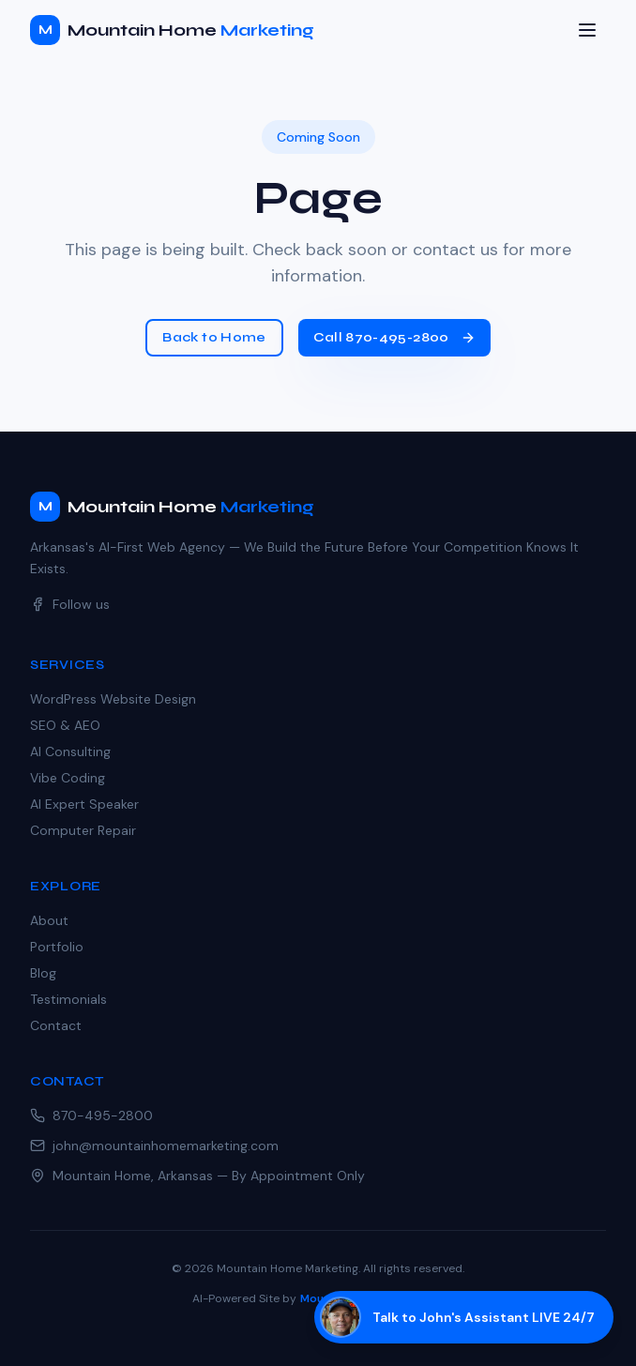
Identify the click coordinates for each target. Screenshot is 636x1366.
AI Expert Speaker (84, 804)
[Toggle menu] (587, 30)
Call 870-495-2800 (394, 337)
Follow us (70, 604)
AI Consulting (70, 751)
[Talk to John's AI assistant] (463, 1317)
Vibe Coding (67, 777)
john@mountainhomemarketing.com (154, 1145)
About (49, 920)
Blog (43, 972)
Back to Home (213, 337)
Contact (56, 1025)
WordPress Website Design (113, 699)
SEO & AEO (65, 725)
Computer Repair (83, 830)
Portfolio (56, 946)
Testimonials (68, 999)
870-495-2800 (91, 1115)
